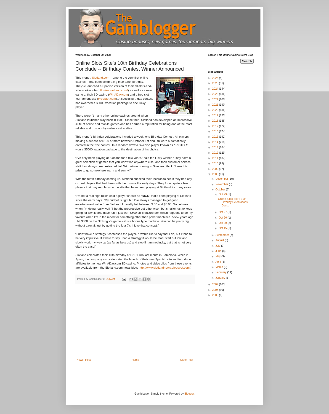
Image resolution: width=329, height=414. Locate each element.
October (220, 189)
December (222, 178)
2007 (215, 284)
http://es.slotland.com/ (113, 90)
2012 (215, 152)
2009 (215, 169)
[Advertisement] (135, 324)
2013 (215, 147)
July (218, 245)
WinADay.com (118, 94)
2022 (215, 99)
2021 (215, 104)
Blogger (189, 393)
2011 (215, 158)
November (222, 184)
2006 (215, 289)
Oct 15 (223, 228)
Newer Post (84, 359)
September (222, 235)
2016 (215, 131)
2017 (215, 126)
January (220, 277)
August (220, 240)
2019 (215, 115)
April (218, 261)
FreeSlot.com (107, 98)
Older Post (186, 359)
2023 (215, 94)
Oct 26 (223, 217)
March (219, 267)
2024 (215, 88)
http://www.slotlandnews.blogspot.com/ (165, 267)
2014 (215, 142)
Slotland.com (100, 77)
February (221, 272)
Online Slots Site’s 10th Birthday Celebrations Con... (233, 202)
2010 (215, 163)
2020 (215, 110)
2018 (215, 120)
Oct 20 (223, 222)
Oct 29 (223, 194)
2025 (215, 83)
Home (135, 359)
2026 (215, 78)
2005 (215, 295)
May (218, 256)
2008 (215, 174)
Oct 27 (223, 212)
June (218, 251)
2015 (215, 136)
